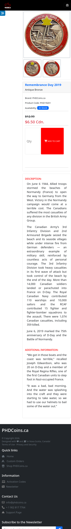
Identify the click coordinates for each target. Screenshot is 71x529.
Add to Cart (52, 141)
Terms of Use (8, 444)
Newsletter (10, 486)
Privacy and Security (27, 444)
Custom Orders (15, 461)
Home (10, 456)
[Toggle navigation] (67, 5)
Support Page (12, 512)
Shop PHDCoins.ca (17, 466)
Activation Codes (14, 481)
